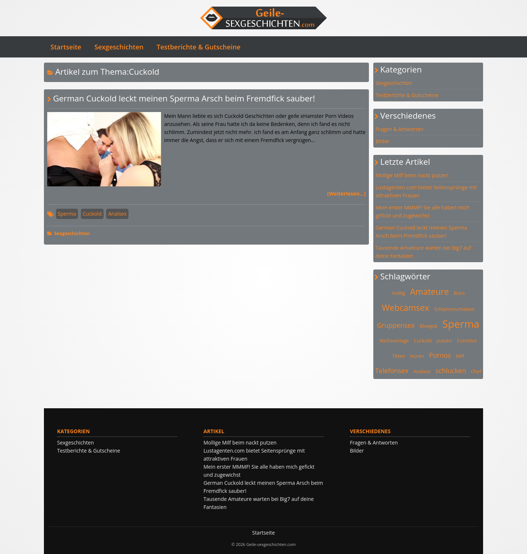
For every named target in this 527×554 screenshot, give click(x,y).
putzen (444, 340)
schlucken (451, 370)
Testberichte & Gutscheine (198, 46)
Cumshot (467, 340)
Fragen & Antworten (399, 129)
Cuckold (92, 213)
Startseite (66, 46)
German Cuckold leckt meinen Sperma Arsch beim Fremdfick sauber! (184, 98)
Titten (398, 356)
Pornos (440, 355)
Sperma (67, 213)
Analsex (117, 213)
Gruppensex (396, 325)
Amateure (429, 291)
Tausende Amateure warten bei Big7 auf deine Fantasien (423, 251)
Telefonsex (391, 370)
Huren (417, 356)
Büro (459, 293)
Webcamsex (405, 307)
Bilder (382, 141)
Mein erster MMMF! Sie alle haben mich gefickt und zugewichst (422, 211)
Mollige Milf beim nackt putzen (412, 175)
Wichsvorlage (394, 340)
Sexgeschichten (118, 46)
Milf (460, 356)
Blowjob (428, 326)
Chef (476, 371)
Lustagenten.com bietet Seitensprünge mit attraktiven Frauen (426, 191)
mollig (398, 293)
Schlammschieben (454, 309)
